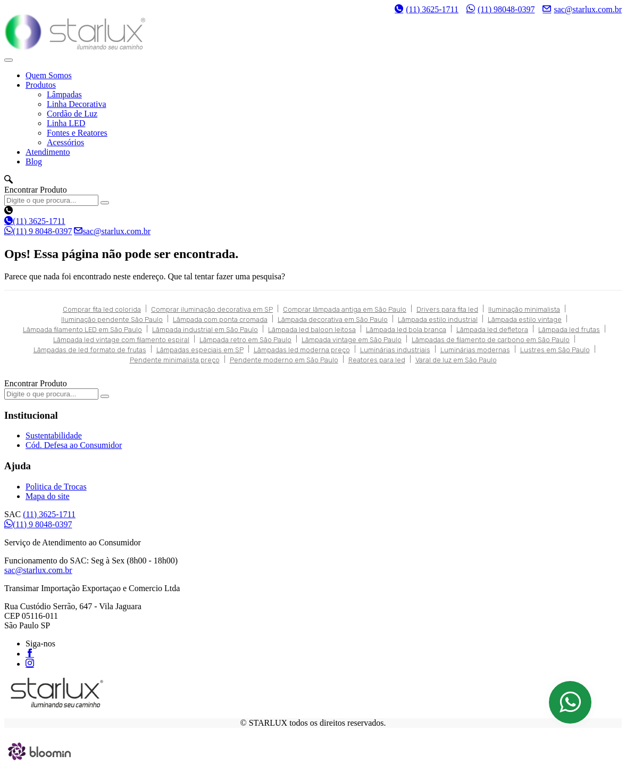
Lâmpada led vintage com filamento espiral (121, 340)
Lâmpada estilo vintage (525, 319)
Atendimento (48, 151)
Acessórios (65, 142)
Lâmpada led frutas (569, 330)
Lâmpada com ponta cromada (220, 319)
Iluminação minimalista (524, 309)
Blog (34, 161)
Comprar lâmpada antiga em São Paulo (344, 309)
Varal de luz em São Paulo (456, 360)
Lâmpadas (64, 94)
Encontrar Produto (35, 189)
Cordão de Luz (72, 113)
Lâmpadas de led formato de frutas (90, 350)
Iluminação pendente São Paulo (112, 319)
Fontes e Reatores (77, 132)
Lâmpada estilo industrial (438, 319)
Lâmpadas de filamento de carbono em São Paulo (491, 340)
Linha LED (66, 123)
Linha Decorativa (76, 104)
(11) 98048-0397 (500, 9)
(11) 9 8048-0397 (38, 231)
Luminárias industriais (395, 350)
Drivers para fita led (447, 309)
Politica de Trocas (56, 486)
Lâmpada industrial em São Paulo (205, 330)
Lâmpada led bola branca (406, 330)
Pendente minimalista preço (175, 360)
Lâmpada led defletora (492, 330)
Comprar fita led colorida (102, 309)
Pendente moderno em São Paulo (284, 360)
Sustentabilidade (54, 435)
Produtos (41, 84)
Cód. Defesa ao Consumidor (74, 445)
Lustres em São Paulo (555, 350)
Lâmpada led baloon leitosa (312, 330)
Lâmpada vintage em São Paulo (352, 340)
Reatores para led (376, 360)
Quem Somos (49, 75)
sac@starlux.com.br (582, 9)
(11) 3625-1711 (426, 9)
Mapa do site (48, 496)
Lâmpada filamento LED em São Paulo (82, 330)
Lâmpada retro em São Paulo (245, 340)
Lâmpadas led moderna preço (302, 350)
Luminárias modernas (475, 350)
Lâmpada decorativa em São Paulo (333, 319)
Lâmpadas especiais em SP (200, 350)
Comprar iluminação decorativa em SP (212, 309)
